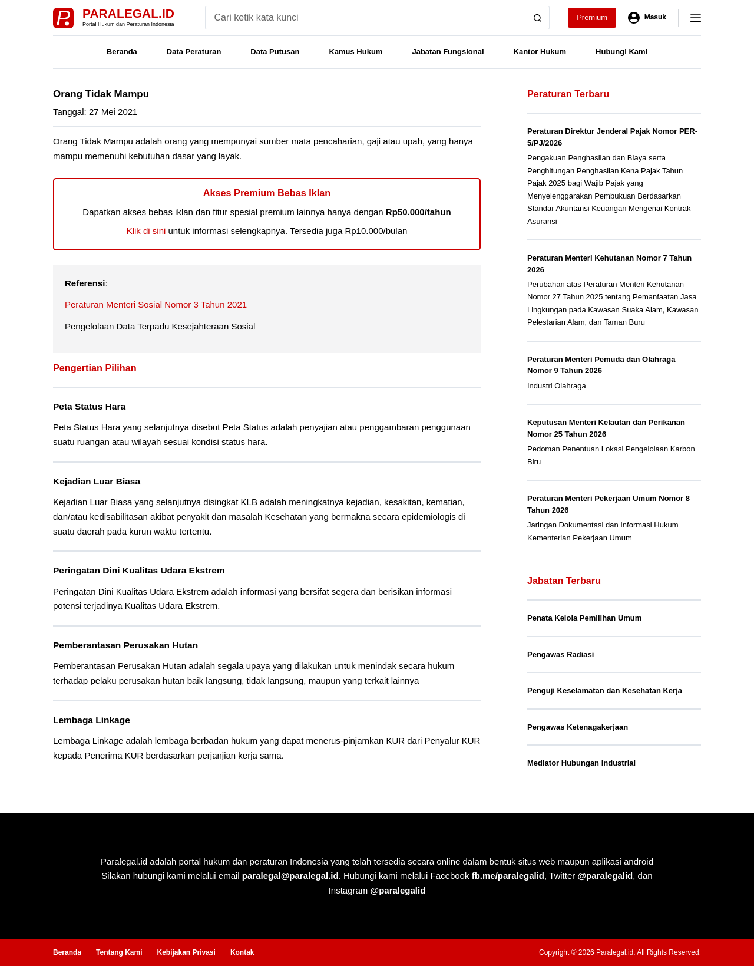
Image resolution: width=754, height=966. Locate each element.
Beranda (122, 51)
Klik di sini (146, 231)
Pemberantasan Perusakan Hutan (125, 645)
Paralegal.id (128, 13)
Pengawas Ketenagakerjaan (577, 727)
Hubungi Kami (621, 51)
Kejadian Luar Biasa (96, 481)
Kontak (242, 952)
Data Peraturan (194, 51)
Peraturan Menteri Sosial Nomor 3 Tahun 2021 (156, 304)
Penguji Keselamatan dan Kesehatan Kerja (604, 690)
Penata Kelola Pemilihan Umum (584, 618)
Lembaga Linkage (91, 720)
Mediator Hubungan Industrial (581, 763)
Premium (592, 17)
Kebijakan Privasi (186, 952)
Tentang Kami (119, 952)
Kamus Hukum (355, 51)
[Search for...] (365, 17)
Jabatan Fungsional (448, 51)
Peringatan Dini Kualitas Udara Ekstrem (139, 570)
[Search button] (538, 17)
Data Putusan (274, 51)
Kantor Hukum (540, 51)
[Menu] (695, 17)
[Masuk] (647, 18)
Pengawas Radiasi (560, 654)
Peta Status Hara (89, 406)
